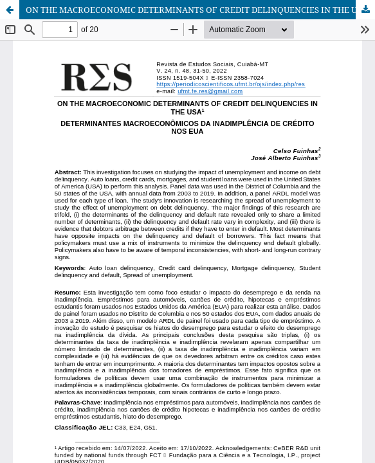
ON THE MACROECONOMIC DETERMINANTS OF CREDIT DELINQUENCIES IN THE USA (196, 9)
